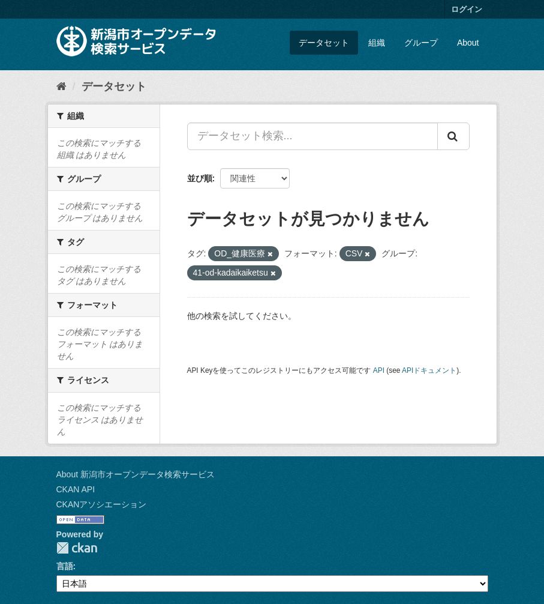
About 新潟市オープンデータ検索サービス (135, 474)
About (468, 42)
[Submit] (453, 136)
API (378, 370)
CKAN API (75, 489)
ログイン (466, 9)
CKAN (76, 548)
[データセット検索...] (312, 136)
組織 (376, 42)
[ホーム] (61, 86)
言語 (64, 566)
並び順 (199, 178)
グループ (421, 42)
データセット (324, 42)
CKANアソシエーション (101, 504)
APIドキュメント (429, 370)
